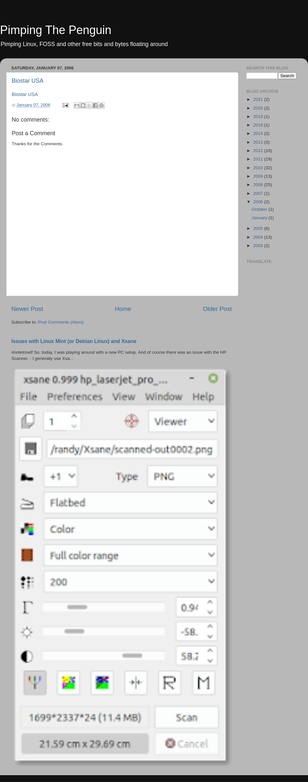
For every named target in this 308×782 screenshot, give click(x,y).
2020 (258, 108)
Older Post (217, 308)
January (260, 217)
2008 (258, 184)
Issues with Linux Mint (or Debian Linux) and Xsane (73, 341)
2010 (258, 167)
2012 (258, 150)
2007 (258, 193)
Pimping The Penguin (56, 30)
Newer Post (27, 308)
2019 (258, 116)
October (260, 209)
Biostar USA (27, 80)
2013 (258, 142)
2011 (258, 159)
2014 (258, 133)
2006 (258, 201)
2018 (258, 125)
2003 (258, 245)
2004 (258, 237)
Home (123, 308)
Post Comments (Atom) (61, 322)
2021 (258, 99)
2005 (258, 228)
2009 (258, 176)
